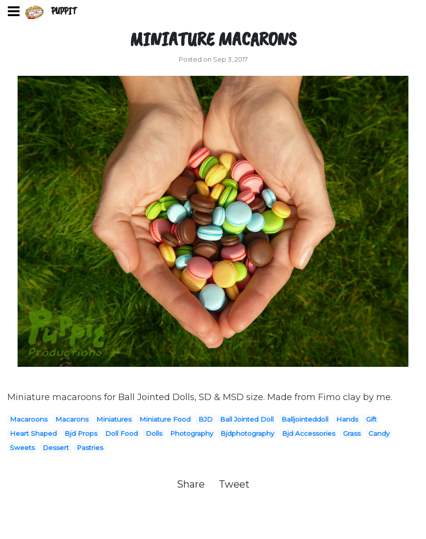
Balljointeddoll (304, 419)
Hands (347, 419)
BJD (205, 419)
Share (192, 484)
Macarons (71, 419)
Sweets (22, 447)
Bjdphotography (247, 433)
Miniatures (113, 419)
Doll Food (121, 433)
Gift (371, 419)
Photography (191, 433)
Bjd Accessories (308, 433)
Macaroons (28, 419)
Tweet (234, 484)
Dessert (56, 447)
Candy (378, 433)
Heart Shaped (33, 433)
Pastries (90, 447)
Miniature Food (165, 419)
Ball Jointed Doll (247, 419)
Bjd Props (80, 433)
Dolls (154, 433)
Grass (352, 433)
